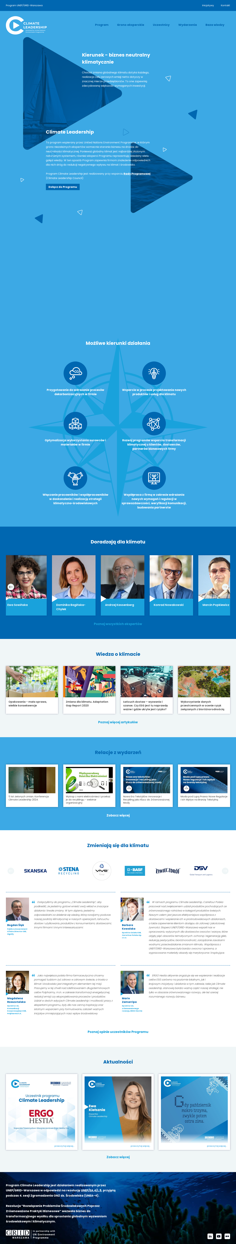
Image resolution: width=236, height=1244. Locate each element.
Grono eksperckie (130, 25)
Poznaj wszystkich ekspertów (118, 593)
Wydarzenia (187, 25)
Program (101, 25)
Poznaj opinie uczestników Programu (118, 1002)
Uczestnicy (161, 25)
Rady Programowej (137, 174)
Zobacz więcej (118, 785)
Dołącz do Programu (63, 187)
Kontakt (225, 5)
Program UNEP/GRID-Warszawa (24, 5)
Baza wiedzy (215, 25)
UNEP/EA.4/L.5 (91, 1161)
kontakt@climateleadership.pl (121, 1234)
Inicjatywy (208, 5)
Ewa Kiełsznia (106, 1117)
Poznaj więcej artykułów (118, 692)
